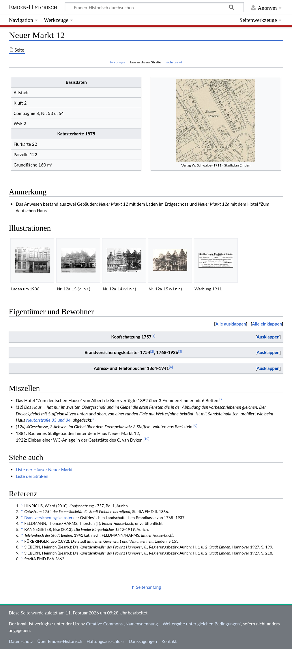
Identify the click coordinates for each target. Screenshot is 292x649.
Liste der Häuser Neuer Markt (44, 469)
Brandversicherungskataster (48, 517)
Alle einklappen (267, 323)
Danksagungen (143, 641)
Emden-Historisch (33, 7)
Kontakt (169, 641)
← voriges (117, 62)
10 (146, 438)
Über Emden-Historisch (59, 641)
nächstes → (173, 62)
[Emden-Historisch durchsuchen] (154, 7)
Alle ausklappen (231, 323)
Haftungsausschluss (105, 641)
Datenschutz (21, 641)
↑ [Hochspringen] (21, 505)
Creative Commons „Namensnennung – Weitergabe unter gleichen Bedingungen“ (163, 623)
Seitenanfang (148, 587)
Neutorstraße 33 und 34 (48, 420)
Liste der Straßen (32, 476)
